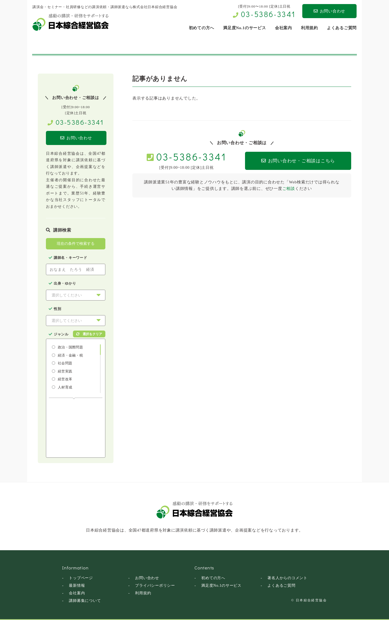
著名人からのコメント (287, 578)
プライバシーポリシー (155, 586)
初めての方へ (213, 578)
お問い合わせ (329, 11)
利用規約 (143, 593)
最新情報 (77, 586)
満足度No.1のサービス (221, 586)
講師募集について (85, 601)
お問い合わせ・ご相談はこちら (297, 160)
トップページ (81, 578)
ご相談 (288, 188)
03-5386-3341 (268, 14)
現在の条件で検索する (76, 244)
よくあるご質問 (281, 586)
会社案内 (77, 593)
